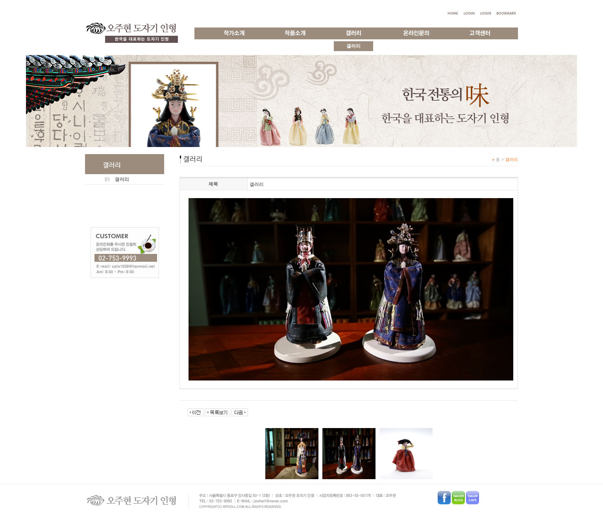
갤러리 (122, 179)
